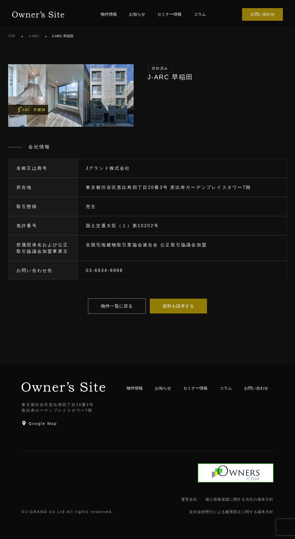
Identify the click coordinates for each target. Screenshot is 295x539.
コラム (200, 14)
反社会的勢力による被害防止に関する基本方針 (231, 512)
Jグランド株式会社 (108, 168)
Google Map (39, 423)
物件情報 (109, 14)
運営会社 (189, 499)
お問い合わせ (262, 14)
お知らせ (137, 14)
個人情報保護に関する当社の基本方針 (239, 499)
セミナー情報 (169, 14)
